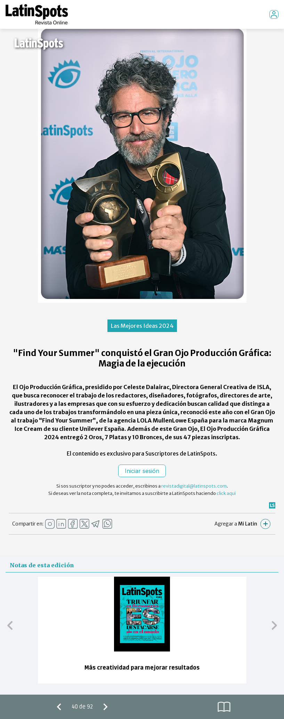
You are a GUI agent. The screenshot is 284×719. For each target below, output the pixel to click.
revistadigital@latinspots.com (194, 486)
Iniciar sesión (142, 470)
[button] (10, 625)
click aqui (226, 493)
